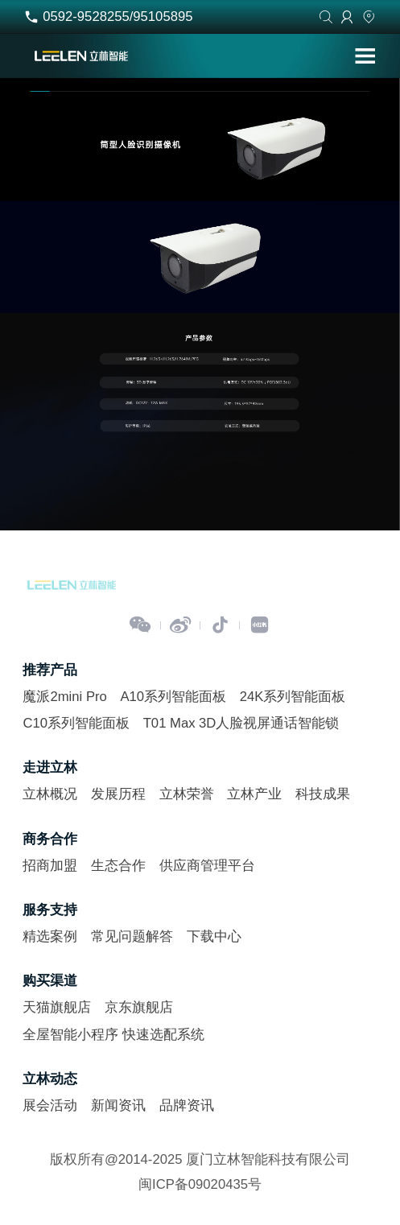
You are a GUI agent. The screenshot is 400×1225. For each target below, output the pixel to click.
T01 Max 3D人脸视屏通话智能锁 (241, 723)
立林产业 (254, 794)
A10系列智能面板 (173, 696)
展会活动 (50, 1105)
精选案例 (50, 936)
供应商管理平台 (207, 865)
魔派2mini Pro (64, 696)
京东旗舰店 (139, 1007)
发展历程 (118, 794)
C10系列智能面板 (76, 723)
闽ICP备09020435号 (200, 1184)
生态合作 (118, 865)
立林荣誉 (186, 794)
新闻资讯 (118, 1105)
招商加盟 (50, 865)
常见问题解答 (132, 936)
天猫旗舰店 (57, 1007)
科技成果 (322, 794)
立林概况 (50, 794)
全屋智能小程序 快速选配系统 (113, 1034)
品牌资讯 (186, 1105)
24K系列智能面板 (293, 696)
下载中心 (214, 936)
